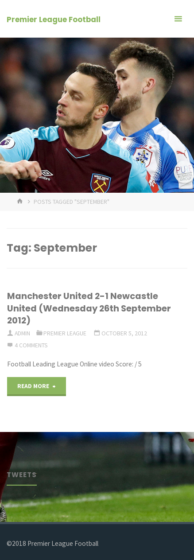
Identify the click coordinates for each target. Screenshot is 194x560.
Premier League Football (54, 19)
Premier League (64, 333)
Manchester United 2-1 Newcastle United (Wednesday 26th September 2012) (89, 308)
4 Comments (31, 345)
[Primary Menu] (178, 19)
